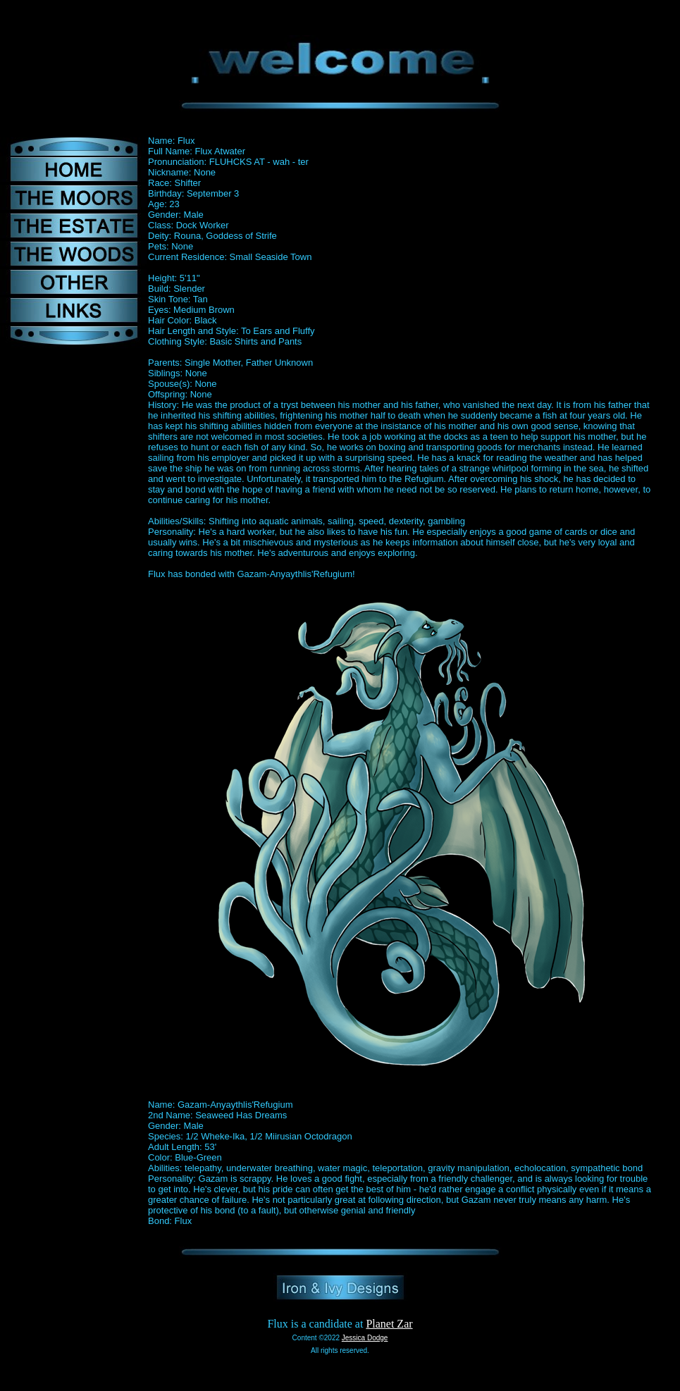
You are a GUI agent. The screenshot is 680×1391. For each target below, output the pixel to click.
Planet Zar (389, 1324)
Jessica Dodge (365, 1338)
